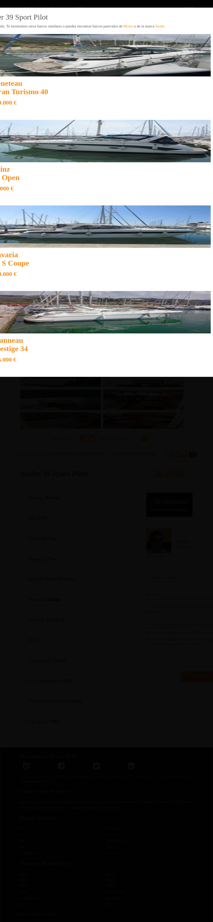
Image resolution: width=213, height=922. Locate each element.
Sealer (160, 26)
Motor (128, 26)
